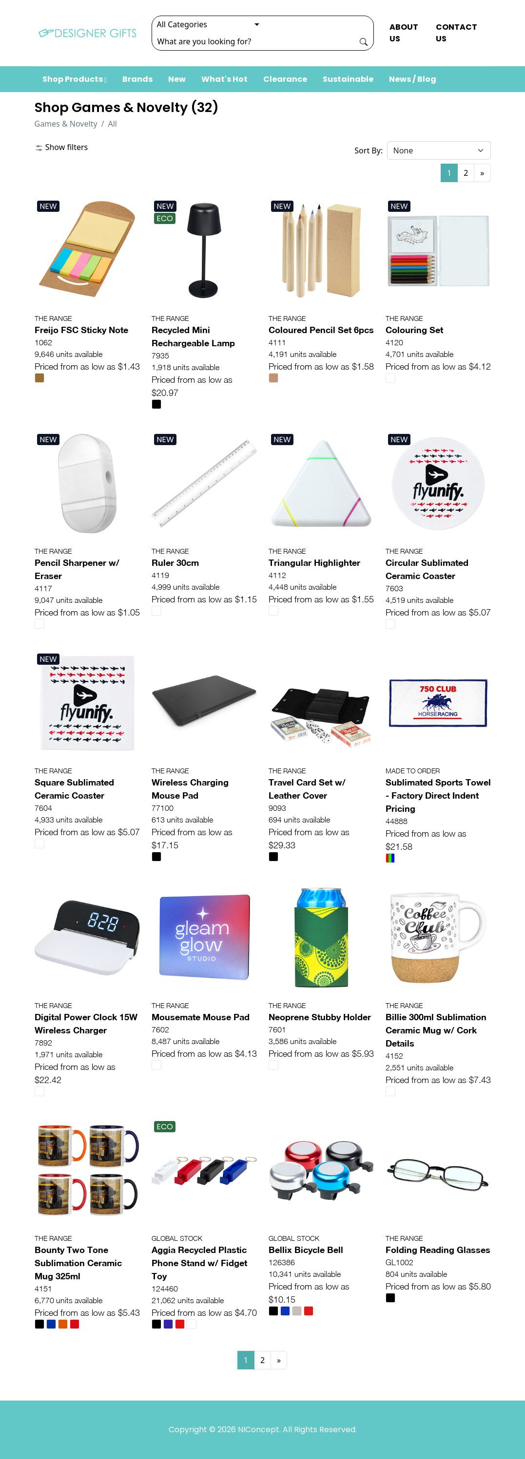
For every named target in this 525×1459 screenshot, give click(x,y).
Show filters (61, 147)
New (177, 79)
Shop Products (74, 79)
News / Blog (412, 79)
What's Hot (224, 79)
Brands (137, 79)
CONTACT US (456, 32)
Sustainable (348, 79)
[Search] (253, 41)
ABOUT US (403, 32)
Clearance (285, 79)
